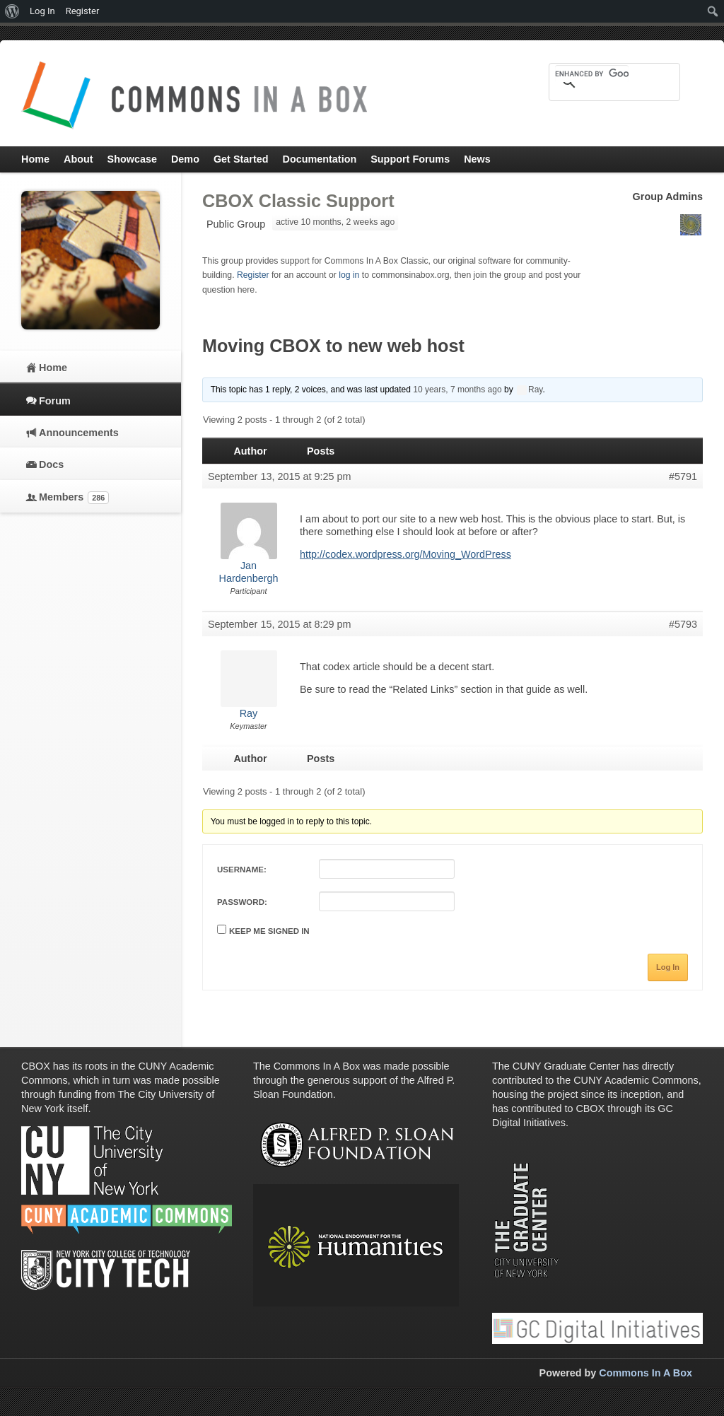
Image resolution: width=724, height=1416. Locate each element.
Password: (242, 902)
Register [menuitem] (83, 11)
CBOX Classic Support (298, 201)
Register (253, 275)
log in (349, 275)
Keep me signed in (269, 931)
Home (53, 367)
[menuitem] (12, 11)
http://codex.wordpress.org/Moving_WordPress (405, 554)
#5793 (683, 624)
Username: (242, 869)
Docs (51, 464)
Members (74, 497)
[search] (592, 73)
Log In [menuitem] (42, 11)
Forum (55, 400)
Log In (667, 967)
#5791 (683, 476)
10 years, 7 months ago (457, 389)
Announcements (79, 432)
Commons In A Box (645, 1373)
